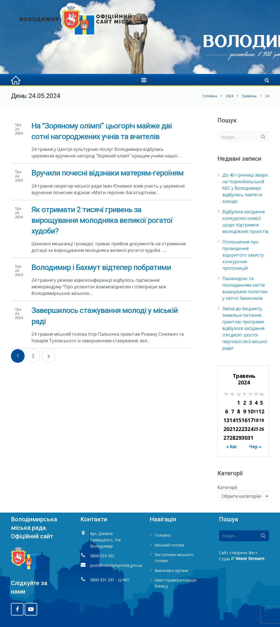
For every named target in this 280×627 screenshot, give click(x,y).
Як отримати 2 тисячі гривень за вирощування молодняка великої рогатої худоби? (102, 220)
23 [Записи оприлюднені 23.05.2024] (244, 429)
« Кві (231, 447)
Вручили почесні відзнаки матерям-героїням (107, 172)
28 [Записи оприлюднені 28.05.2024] (232, 437)
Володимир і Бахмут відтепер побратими (101, 267)
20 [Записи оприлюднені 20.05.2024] (226, 429)
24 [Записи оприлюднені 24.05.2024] (250, 429)
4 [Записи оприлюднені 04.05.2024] (256, 402)
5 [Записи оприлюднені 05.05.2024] (261, 402)
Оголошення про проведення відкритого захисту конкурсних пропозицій (243, 255)
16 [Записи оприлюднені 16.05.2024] (244, 420)
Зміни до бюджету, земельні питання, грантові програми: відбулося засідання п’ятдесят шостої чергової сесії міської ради (244, 328)
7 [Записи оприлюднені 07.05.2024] (232, 411)
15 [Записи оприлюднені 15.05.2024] (238, 420)
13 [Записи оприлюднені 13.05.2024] (226, 420)
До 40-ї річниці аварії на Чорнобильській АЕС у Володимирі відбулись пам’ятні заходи (245, 188)
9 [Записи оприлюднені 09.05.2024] (244, 411)
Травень (249, 95)
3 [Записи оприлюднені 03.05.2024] (250, 402)
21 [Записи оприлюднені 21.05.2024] (232, 429)
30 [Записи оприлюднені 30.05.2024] (244, 437)
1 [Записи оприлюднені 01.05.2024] (238, 402)
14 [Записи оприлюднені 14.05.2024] (232, 420)
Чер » (255, 447)
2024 (229, 95)
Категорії (227, 487)
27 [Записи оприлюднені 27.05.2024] (226, 437)
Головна (210, 95)
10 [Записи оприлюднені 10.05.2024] (250, 411)
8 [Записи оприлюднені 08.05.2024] (238, 411)
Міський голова (169, 545)
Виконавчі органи (171, 570)
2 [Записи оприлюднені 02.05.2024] (244, 402)
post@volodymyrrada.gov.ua (116, 565)
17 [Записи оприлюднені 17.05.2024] (250, 420)
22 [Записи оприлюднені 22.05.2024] (238, 429)
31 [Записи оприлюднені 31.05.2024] (250, 437)
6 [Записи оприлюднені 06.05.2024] (226, 411)
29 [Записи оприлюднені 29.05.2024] (238, 437)
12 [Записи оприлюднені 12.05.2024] (261, 411)
